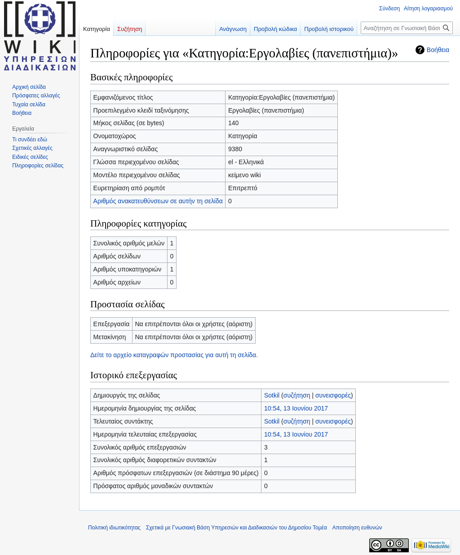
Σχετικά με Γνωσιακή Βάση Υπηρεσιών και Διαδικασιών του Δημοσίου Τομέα (236, 527)
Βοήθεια (438, 49)
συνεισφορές (333, 395)
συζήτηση (296, 395)
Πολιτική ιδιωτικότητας (114, 527)
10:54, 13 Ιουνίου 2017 (296, 408)
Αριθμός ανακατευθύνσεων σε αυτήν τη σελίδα (158, 201)
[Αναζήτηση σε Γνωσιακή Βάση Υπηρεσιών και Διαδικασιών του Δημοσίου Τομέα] (407, 28)
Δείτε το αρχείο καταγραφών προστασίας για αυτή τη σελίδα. (174, 354)
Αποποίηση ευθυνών (357, 527)
